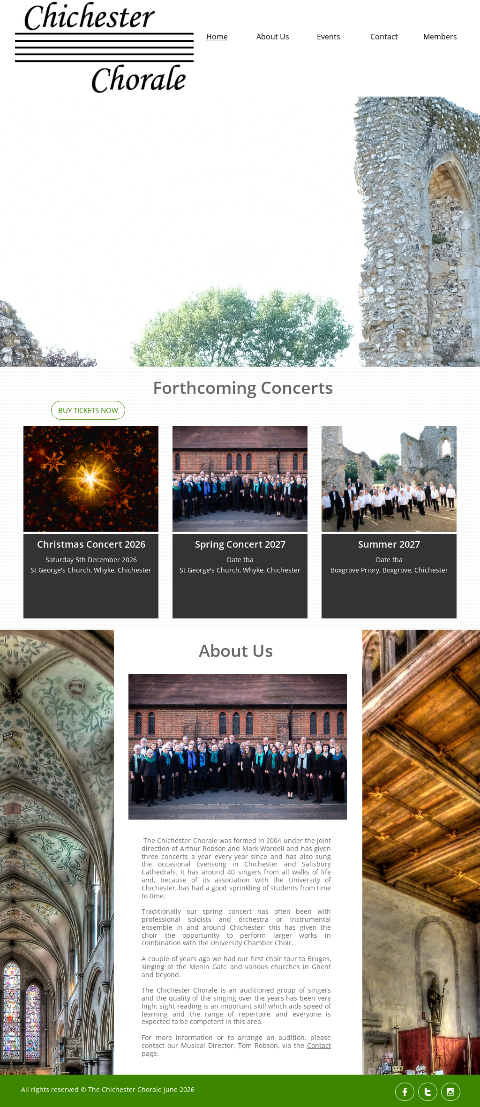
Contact (319, 1045)
